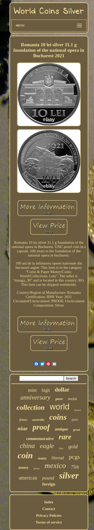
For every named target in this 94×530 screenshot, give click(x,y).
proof (41, 427)
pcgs (74, 457)
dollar (62, 389)
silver (69, 475)
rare (65, 437)
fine (61, 448)
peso (75, 420)
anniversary (35, 397)
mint (32, 390)
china (27, 446)
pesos (37, 468)
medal (72, 399)
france (77, 410)
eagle (47, 446)
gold (73, 447)
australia (38, 420)
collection (31, 407)
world (59, 406)
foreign (48, 484)
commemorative (40, 438)
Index (48, 502)
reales (42, 458)
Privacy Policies (48, 516)
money (24, 468)
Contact (48, 509)
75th (75, 467)
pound (48, 477)
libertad (58, 458)
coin (25, 455)
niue (23, 428)
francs (23, 420)
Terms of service (49, 522)
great (76, 430)
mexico (55, 465)
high (46, 390)
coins (58, 417)
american (28, 477)
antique (61, 429)
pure (59, 399)
